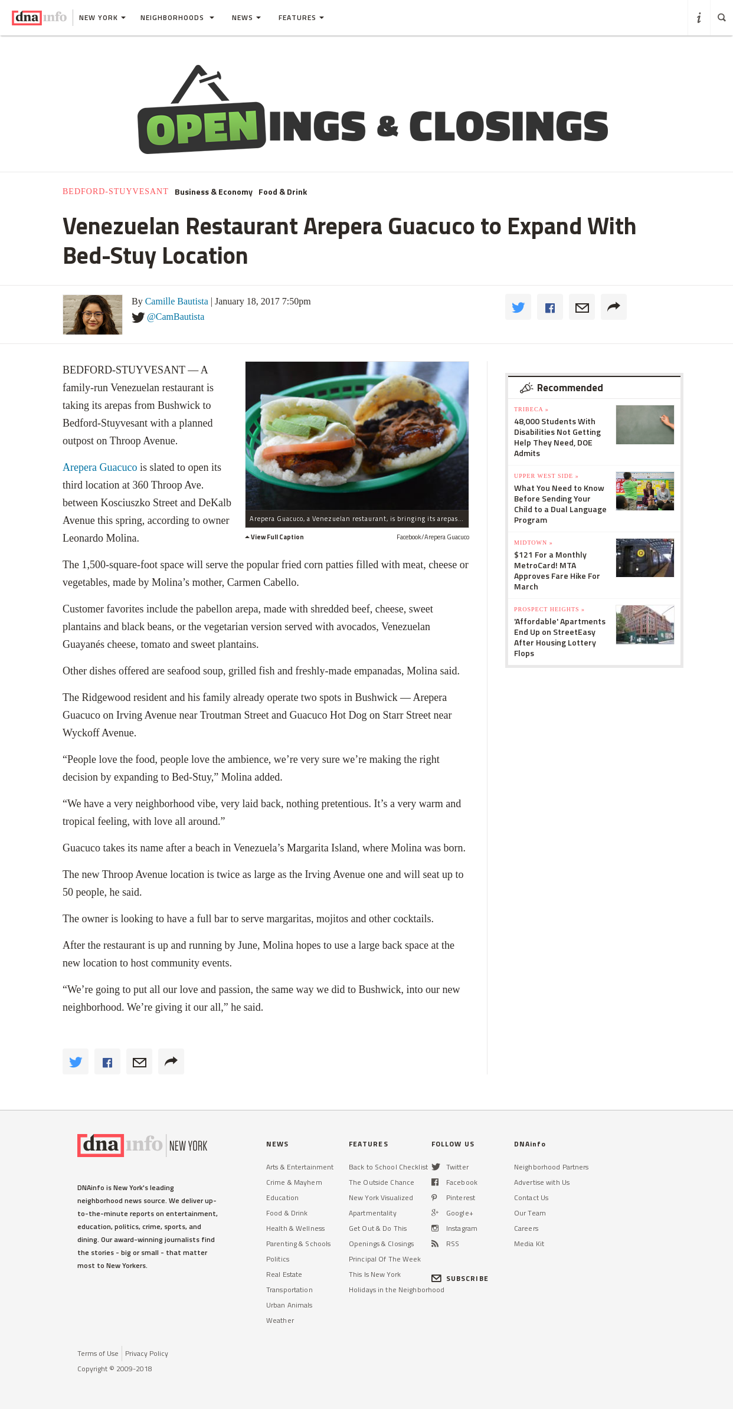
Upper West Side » (546, 476)
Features (301, 17)
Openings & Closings (381, 1243)
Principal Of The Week (385, 1258)
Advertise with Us (542, 1182)
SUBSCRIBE (460, 1278)
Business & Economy (214, 191)
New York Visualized (381, 1197)
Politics (277, 1258)
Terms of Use (98, 1353)
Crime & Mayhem (294, 1182)
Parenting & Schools (298, 1243)
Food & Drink (282, 191)
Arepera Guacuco (101, 467)
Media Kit (529, 1243)
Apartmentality (373, 1212)
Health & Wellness (295, 1228)
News (246, 17)
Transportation (289, 1289)
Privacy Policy (146, 1353)
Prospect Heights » (549, 609)
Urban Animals (289, 1304)
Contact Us (531, 1197)
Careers (526, 1228)
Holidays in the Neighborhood (396, 1289)
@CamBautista (175, 317)
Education (282, 1197)
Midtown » (533, 542)
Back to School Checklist (388, 1166)
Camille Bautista (176, 301)
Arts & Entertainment (299, 1166)
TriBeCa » (531, 409)
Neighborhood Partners (551, 1166)
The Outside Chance (381, 1182)
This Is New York (375, 1274)
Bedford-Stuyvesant (116, 191)
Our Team (530, 1212)
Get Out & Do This (378, 1228)
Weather (280, 1320)
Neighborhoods (177, 17)
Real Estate (284, 1274)
